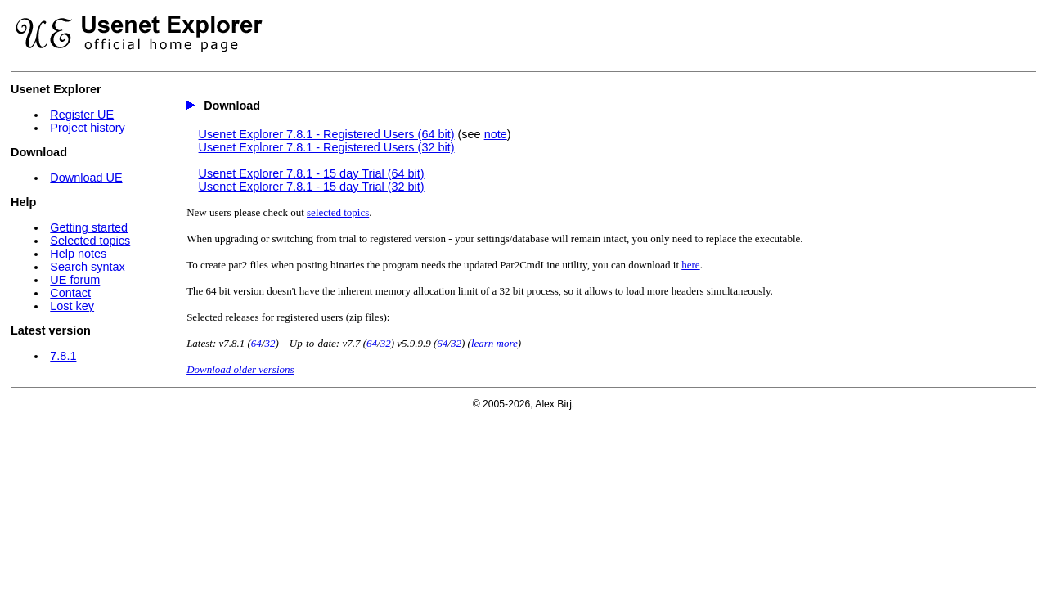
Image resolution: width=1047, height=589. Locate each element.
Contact (70, 292)
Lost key (72, 305)
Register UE (82, 114)
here (690, 265)
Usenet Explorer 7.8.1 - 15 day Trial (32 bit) (312, 186)
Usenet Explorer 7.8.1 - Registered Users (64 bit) (327, 134)
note (495, 134)
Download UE (86, 177)
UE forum (75, 279)
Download (232, 105)
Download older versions (240, 369)
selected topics (338, 212)
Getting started (89, 227)
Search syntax (87, 266)
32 (269, 343)
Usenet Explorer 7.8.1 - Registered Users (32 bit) (327, 147)
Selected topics (90, 240)
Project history (87, 127)
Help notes (78, 253)
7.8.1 (63, 355)
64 (256, 343)
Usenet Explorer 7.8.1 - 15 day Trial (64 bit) (312, 173)
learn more (494, 343)
